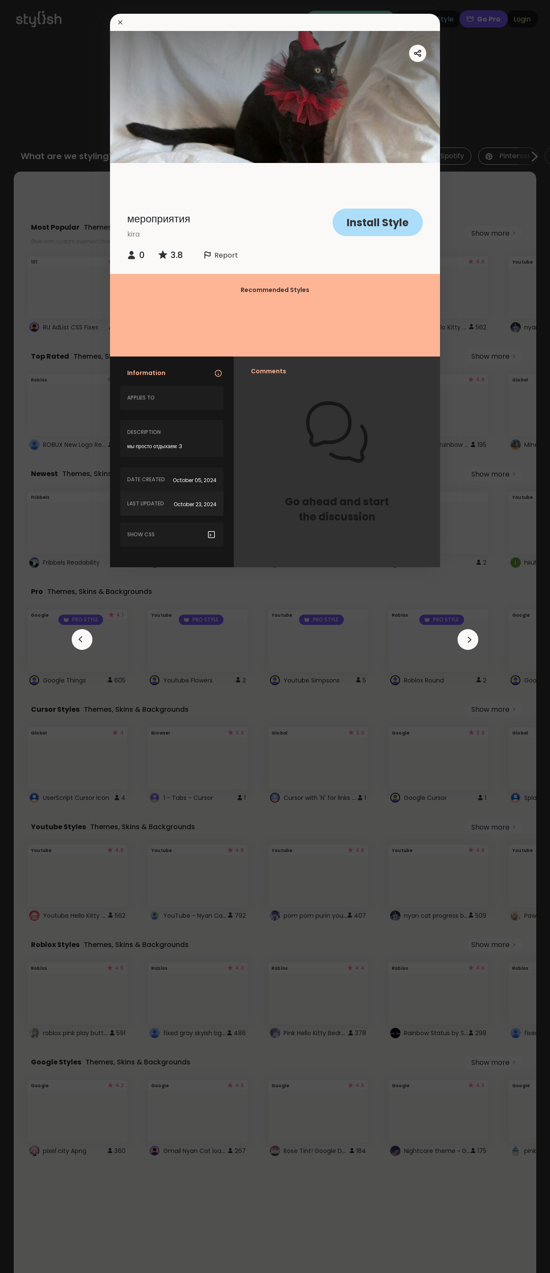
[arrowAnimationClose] (82, 639)
